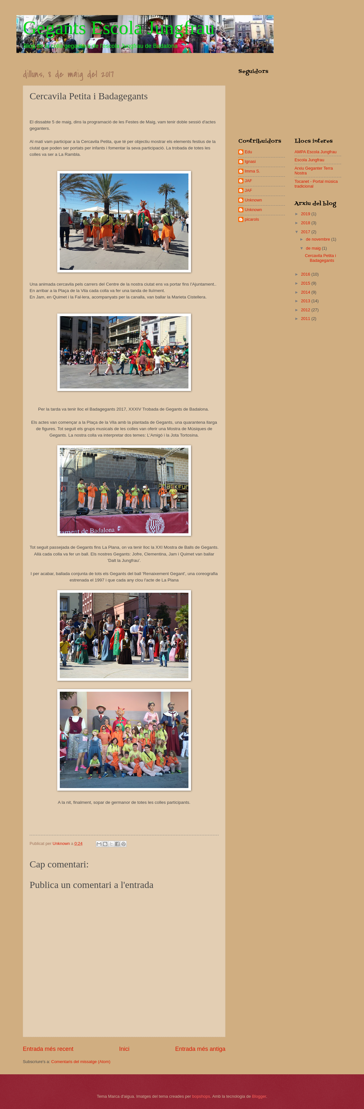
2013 (306, 300)
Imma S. (252, 171)
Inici (124, 1049)
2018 (306, 222)
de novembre (318, 239)
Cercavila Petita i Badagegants (320, 258)
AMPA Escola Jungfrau (316, 151)
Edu (248, 151)
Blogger (259, 1096)
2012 (306, 309)
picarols (252, 219)
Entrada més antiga (200, 1049)
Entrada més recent (48, 1049)
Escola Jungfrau (309, 159)
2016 (306, 274)
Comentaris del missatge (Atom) (80, 1061)
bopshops (201, 1096)
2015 (306, 283)
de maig (314, 248)
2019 (306, 213)
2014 (306, 292)
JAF (248, 180)
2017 (306, 231)
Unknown (253, 200)
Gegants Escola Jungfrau (118, 27)
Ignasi (250, 161)
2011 (306, 318)
